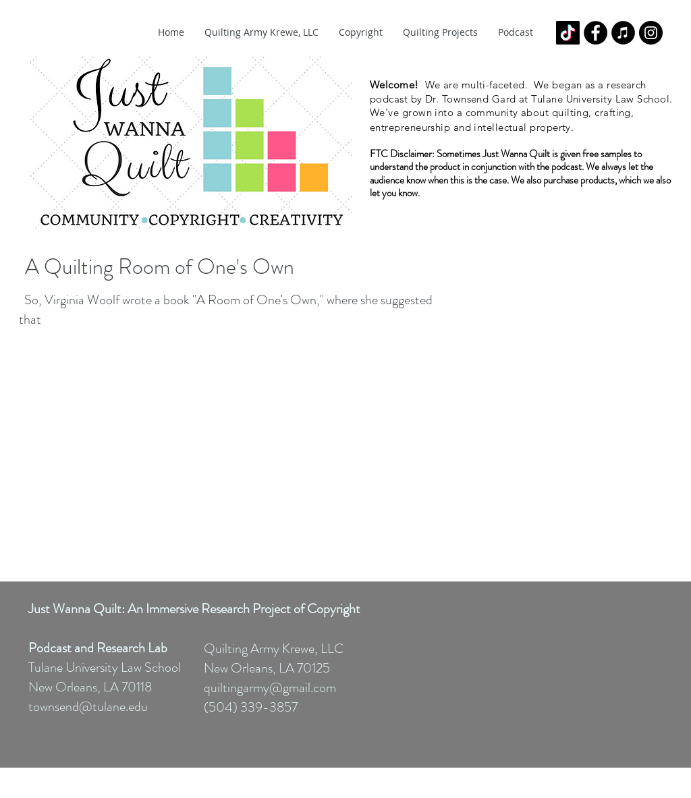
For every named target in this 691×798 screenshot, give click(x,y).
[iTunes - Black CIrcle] (623, 33)
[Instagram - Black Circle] (651, 33)
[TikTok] (568, 33)
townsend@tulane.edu (88, 706)
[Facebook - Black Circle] (595, 33)
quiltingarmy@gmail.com (270, 687)
